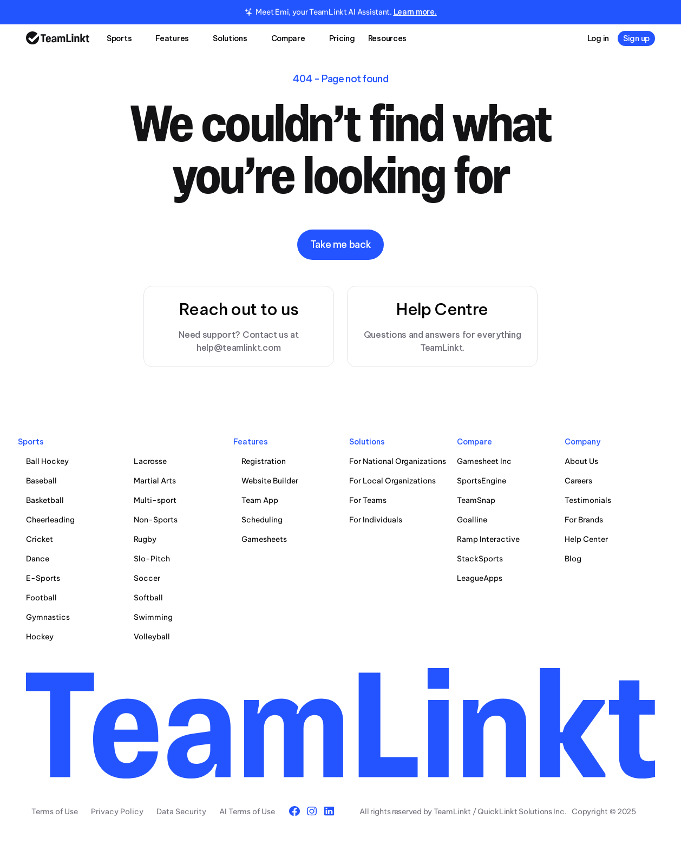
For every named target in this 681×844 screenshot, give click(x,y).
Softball (148, 598)
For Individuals (375, 520)
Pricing (342, 38)
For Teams (368, 500)
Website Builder (269, 481)
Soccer (147, 578)
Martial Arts (155, 481)
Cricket (39, 539)
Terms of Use (54, 811)
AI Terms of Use (247, 811)
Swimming (153, 617)
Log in (598, 38)
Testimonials (588, 500)
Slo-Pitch (152, 559)
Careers (578, 481)
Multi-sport (155, 500)
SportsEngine (481, 481)
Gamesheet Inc (484, 461)
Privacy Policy (117, 811)
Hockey (40, 637)
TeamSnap (476, 500)
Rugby (145, 539)
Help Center (586, 539)
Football (41, 598)
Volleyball (152, 637)
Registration (263, 461)
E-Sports (43, 578)
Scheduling (262, 520)
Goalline (472, 520)
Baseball (41, 481)
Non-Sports (156, 520)
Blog (573, 559)
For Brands (584, 520)
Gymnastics (48, 617)
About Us (581, 461)
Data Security (181, 811)
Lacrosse (150, 461)
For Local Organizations (392, 481)
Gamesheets (264, 539)
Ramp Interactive (488, 539)
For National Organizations (397, 461)
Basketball (45, 500)
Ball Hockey (47, 461)
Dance (37, 559)
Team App (259, 500)
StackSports (480, 559)
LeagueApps (479, 578)
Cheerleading (50, 520)
